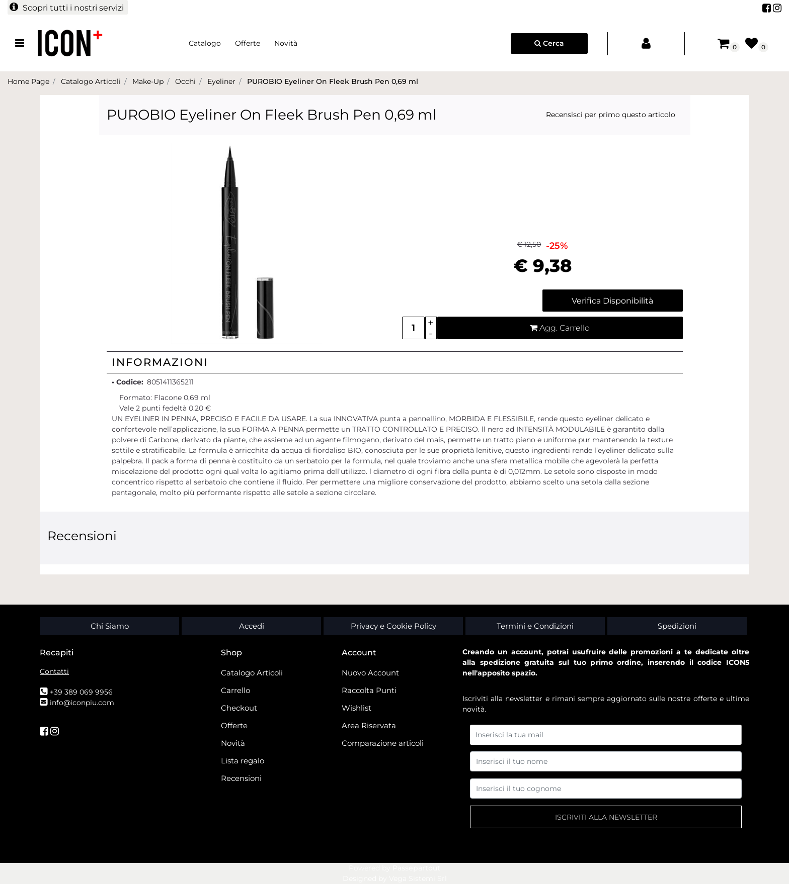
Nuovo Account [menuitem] (370, 672)
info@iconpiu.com (82, 702)
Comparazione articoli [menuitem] (383, 743)
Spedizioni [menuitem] (677, 626)
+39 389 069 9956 (81, 692)
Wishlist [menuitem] (356, 708)
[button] (246, 242)
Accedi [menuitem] (251, 626)
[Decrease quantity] (431, 333)
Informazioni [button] (160, 362)
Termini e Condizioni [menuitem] (535, 626)
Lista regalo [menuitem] (242, 760)
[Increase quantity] (431, 322)
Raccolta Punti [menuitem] (369, 690)
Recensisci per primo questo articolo (610, 114)
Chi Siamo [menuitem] (110, 626)
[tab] (395, 362)
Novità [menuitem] (285, 43)
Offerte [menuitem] (247, 43)
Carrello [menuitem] (235, 690)
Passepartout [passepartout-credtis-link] (416, 867)
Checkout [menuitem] (239, 708)
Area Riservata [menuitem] (369, 725)
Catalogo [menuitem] (205, 43)
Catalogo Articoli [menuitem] (252, 672)
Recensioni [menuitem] (241, 778)
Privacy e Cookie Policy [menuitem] (393, 626)
